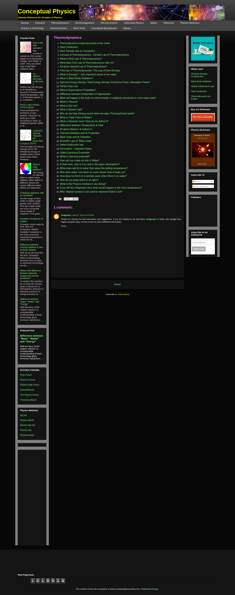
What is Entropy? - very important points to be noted (88, 74)
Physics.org (25, 430)
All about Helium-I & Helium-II (76, 129)
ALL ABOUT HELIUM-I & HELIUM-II (38, 79)
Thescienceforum (28, 400)
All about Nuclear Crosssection (199, 75)
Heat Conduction (69, 47)
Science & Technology (32, 28)
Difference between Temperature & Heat (81, 125)
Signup (126, 28)
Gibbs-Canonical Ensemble (74, 152)
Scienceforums (27, 390)
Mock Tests (79, 28)
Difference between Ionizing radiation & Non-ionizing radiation (31, 247)
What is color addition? (37, 167)
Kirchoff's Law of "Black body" (76, 141)
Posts (197, 181)
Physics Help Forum (29, 385)
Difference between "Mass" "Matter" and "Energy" (29, 302)
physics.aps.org (27, 425)
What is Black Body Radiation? (76, 78)
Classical (40, 23)
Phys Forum (26, 375)
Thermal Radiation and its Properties (79, 133)
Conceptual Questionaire (104, 28)
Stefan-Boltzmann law (72, 144)
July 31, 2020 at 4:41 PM (83, 215)
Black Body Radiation (201, 81)
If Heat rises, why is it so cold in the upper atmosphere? (90, 164)
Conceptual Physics (47, 11)
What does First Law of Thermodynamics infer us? (87, 62)
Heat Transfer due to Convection (77, 51)
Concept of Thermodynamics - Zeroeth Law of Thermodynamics (94, 55)
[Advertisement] (29, 496)
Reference (169, 23)
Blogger (155, 589)
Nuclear (25, 23)
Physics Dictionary (189, 23)
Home (117, 284)
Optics (153, 23)
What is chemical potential (74, 156)
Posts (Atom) (123, 294)
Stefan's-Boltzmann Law (202, 86)
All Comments (200, 186)
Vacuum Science (109, 23)
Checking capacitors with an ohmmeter (32, 194)
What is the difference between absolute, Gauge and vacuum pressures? (30, 274)
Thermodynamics (60, 23)
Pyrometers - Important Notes (76, 148)
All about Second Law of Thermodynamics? (83, 66)
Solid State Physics (134, 23)
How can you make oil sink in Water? (80, 160)
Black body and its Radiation (75, 137)
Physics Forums (27, 380)
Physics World (27, 420)
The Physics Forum (29, 395)
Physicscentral (27, 435)
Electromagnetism (85, 23)
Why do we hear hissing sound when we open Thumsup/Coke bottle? (97, 113)
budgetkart (66, 215)
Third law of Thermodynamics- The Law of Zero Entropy (90, 70)
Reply (63, 226)
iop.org (23, 415)
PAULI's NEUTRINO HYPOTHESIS (29, 106)
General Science (58, 28)
